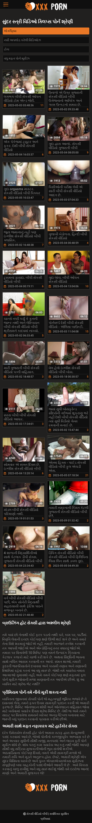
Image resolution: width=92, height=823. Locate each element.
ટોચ (6, 49)
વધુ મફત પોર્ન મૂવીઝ (16, 58)
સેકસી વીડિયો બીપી (37, 813)
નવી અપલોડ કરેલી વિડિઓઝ (22, 40)
